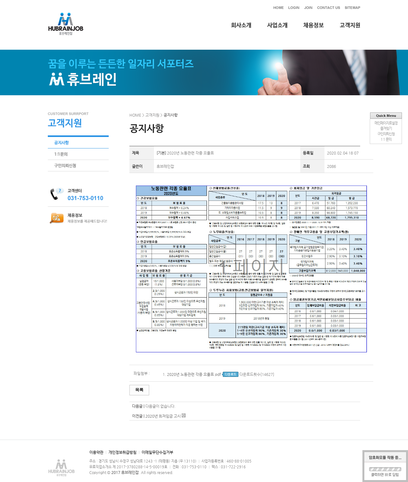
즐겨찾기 (386, 128)
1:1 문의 (386, 139)
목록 (139, 389)
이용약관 (96, 452)
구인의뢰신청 (386, 134)
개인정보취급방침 (122, 452)
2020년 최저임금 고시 (163, 416)
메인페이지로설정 (386, 123)
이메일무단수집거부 (157, 452)
